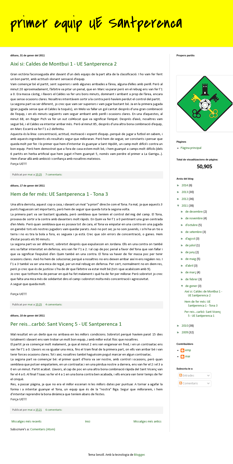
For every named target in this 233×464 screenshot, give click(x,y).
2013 (185, 192)
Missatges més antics (147, 421)
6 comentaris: (54, 410)
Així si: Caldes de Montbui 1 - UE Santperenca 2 (63, 64)
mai (187, 356)
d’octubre (191, 225)
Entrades (186, 375)
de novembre (194, 218)
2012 (185, 199)
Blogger (139, 455)
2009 (185, 332)
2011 (185, 206)
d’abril (189, 266)
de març (191, 272)
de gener (191, 286)
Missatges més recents (27, 421)
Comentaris (188, 383)
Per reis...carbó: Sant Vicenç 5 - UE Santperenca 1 (66, 324)
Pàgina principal (191, 148)
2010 (185, 326)
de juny (190, 252)
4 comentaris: (54, 304)
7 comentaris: (54, 174)
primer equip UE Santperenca (96, 23)
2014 (185, 185)
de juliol (190, 245)
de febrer (191, 279)
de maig (191, 259)
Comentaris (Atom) (42, 429)
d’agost (190, 239)
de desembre (194, 212)
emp (188, 350)
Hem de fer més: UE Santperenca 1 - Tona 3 (59, 194)
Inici (87, 421)
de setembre (194, 232)
